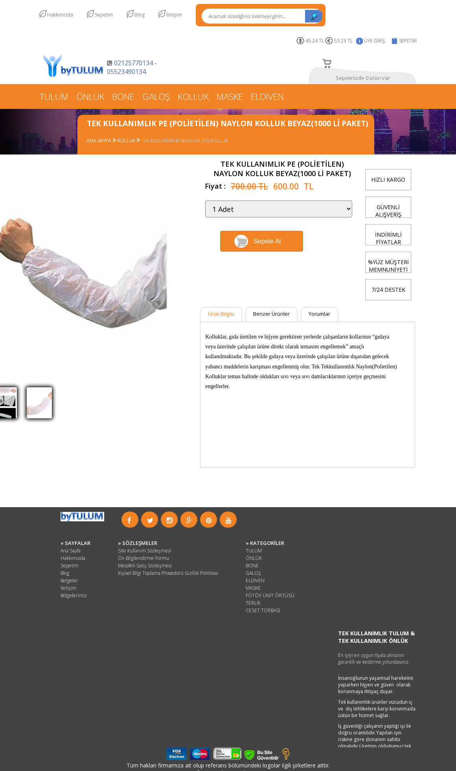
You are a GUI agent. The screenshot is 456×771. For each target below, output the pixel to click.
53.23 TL (344, 40)
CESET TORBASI (263, 610)
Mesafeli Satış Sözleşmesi (145, 565)
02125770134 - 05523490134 (132, 67)
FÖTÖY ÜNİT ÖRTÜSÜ (270, 595)
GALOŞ (156, 96)
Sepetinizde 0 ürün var (363, 77)
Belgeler (69, 580)
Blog (139, 14)
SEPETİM (408, 40)
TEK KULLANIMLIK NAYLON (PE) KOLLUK (185, 140)
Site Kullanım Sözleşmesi (144, 550)
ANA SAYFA (99, 140)
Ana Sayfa (71, 550)
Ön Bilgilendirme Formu (143, 558)
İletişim (174, 14)
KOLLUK (193, 96)
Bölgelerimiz (74, 595)
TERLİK (253, 603)
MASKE (230, 96)
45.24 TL (314, 40)
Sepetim (104, 14)
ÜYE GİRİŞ (374, 40)
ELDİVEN (267, 96)
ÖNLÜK (90, 96)
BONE (123, 96)
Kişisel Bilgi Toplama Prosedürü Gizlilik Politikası (168, 573)
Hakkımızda (60, 14)
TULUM (53, 96)
